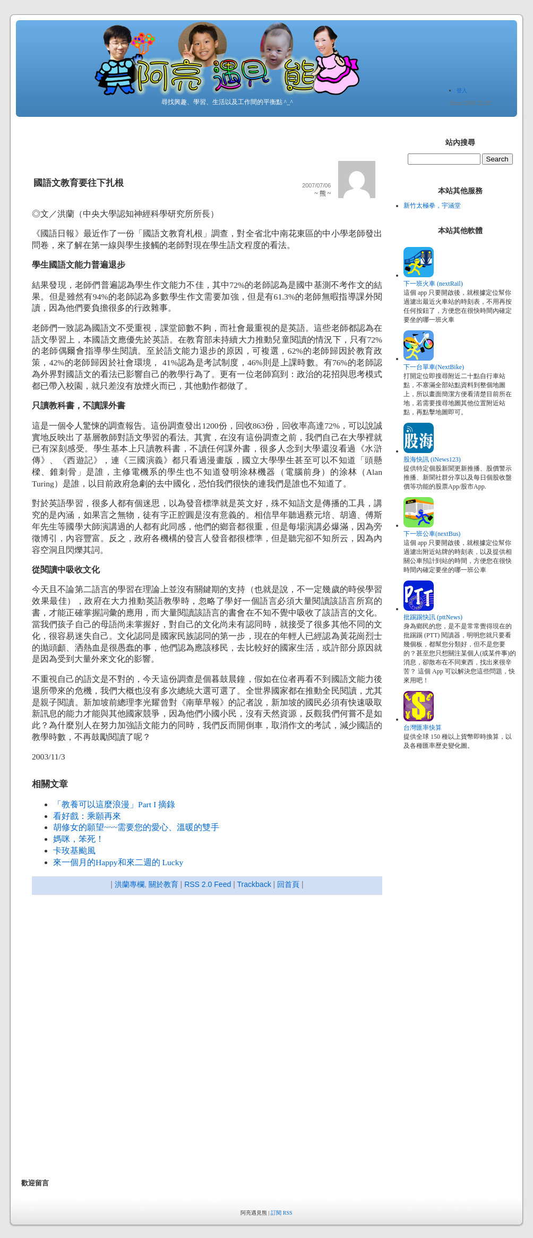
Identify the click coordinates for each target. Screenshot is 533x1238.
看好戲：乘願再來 (87, 816)
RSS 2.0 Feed (207, 884)
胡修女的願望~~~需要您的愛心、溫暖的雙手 (136, 827)
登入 (462, 90)
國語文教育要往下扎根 (78, 183)
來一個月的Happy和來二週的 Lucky (118, 862)
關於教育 (163, 884)
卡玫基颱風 (74, 850)
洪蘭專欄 (129, 884)
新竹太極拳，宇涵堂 (432, 205)
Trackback (254, 884)
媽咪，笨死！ (78, 838)
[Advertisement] (124, 1038)
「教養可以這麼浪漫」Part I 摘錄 (114, 804)
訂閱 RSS (281, 1213)
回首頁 (288, 884)
